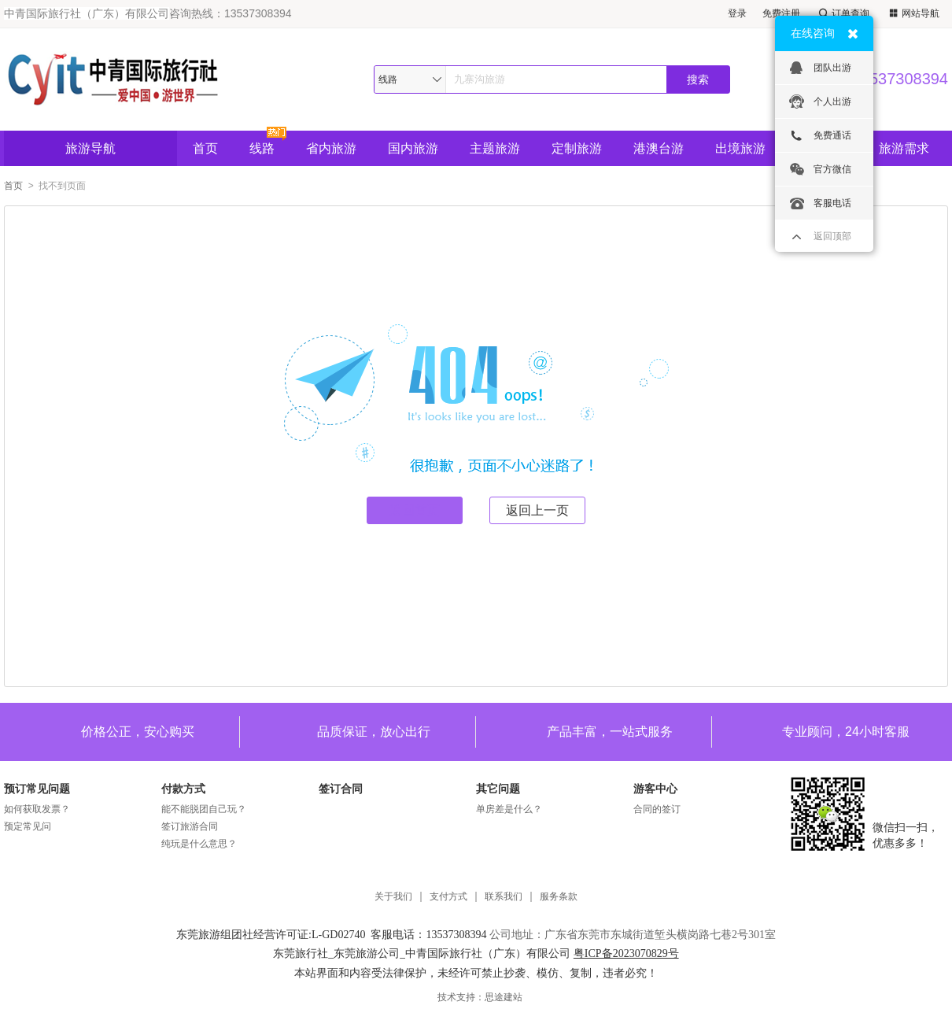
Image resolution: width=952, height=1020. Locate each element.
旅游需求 (904, 148)
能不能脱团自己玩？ (203, 809)
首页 (205, 148)
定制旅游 (577, 148)
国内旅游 (413, 148)
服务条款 (558, 897)
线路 (262, 148)
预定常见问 (27, 826)
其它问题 (498, 788)
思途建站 (503, 997)
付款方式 (183, 788)
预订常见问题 (37, 788)
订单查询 (842, 14)
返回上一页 (537, 510)
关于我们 (393, 897)
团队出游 (820, 68)
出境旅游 (740, 148)
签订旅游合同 (189, 826)
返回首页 (414, 510)
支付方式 (448, 897)
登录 (737, 13)
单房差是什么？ (509, 809)
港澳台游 (658, 148)
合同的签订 (657, 809)
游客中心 (655, 788)
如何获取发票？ (37, 809)
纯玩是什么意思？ (199, 843)
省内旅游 (331, 148)
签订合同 (341, 788)
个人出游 (820, 101)
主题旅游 (495, 148)
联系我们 (503, 897)
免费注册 (781, 13)
